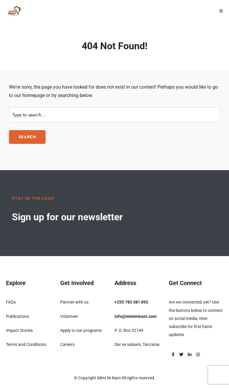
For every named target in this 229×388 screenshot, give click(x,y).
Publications (17, 316)
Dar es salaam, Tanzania (137, 344)
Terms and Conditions (26, 344)
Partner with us (74, 302)
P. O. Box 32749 (128, 330)
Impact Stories (19, 330)
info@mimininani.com (135, 316)
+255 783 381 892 (131, 302)
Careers (67, 344)
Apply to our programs (81, 330)
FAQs (11, 302)
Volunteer (69, 316)
